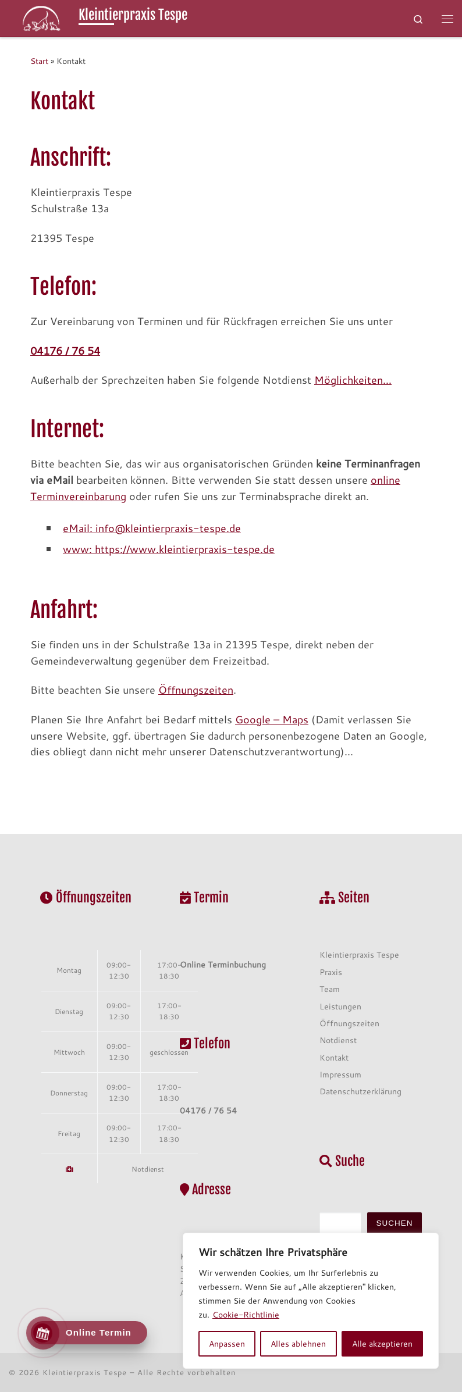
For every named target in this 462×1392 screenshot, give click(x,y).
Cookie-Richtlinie (245, 1314)
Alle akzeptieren (382, 1344)
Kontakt (334, 1057)
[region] (311, 1301)
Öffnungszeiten (195, 689)
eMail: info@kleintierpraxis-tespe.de (152, 528)
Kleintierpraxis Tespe (359, 954)
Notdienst (148, 1168)
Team (329, 988)
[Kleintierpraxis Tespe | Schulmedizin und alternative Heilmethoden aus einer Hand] (41, 17)
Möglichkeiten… (353, 379)
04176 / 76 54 (65, 350)
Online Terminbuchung (223, 964)
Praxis (330, 971)
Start (39, 61)
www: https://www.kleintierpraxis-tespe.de (169, 548)
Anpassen (227, 1344)
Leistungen (340, 1006)
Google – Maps (271, 719)
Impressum (340, 1074)
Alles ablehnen (298, 1344)
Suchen (394, 1223)
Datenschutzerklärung (360, 1091)
